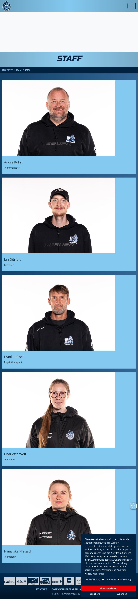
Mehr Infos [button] (98, 573)
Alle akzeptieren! (108, 588)
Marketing (124, 579)
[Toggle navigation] (131, 6)
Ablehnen (122, 593)
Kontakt (41, 589)
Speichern (95, 593)
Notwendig (93, 579)
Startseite (7, 70)
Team (18, 70)
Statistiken (109, 579)
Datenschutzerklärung (67, 589)
